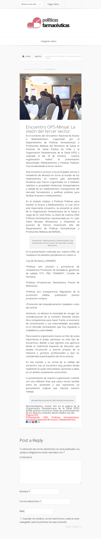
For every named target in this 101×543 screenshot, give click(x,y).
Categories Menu (50, 41)
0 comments (50, 69)
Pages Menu (55, 4)
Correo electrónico (30, 505)
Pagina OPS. (32, 415)
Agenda (38, 56)
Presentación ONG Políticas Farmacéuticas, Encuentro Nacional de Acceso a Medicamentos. (52, 418)
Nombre (25, 495)
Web (22, 515)
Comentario (26, 457)
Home (28, 56)
